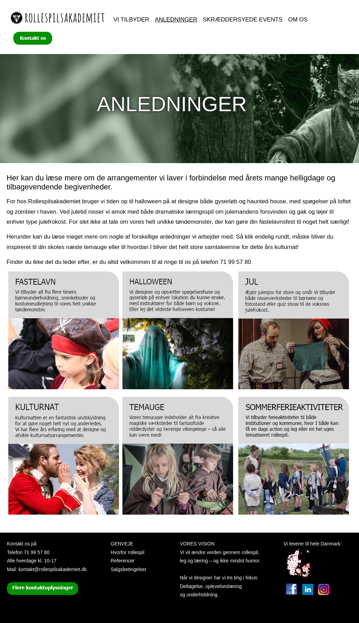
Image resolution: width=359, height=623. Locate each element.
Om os (298, 19)
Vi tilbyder (131, 19)
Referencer (123, 560)
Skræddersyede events (243, 19)
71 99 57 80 (36, 552)
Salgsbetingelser (129, 569)
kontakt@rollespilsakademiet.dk (52, 569)
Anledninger (176, 19)
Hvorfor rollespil (127, 552)
